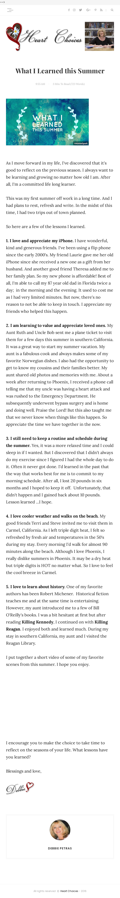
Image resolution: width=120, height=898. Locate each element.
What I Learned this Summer (60, 71)
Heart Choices (69, 891)
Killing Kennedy (37, 622)
